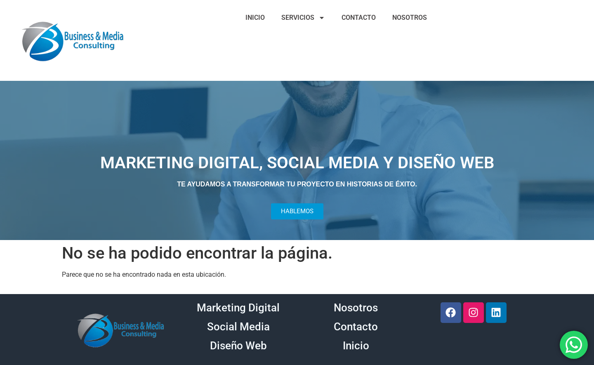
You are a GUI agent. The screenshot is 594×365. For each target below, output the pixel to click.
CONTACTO (359, 17)
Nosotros (356, 307)
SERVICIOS (303, 17)
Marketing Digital (238, 307)
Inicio (356, 345)
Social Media (238, 326)
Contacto (356, 326)
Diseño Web (238, 345)
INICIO (255, 17)
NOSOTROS (409, 17)
